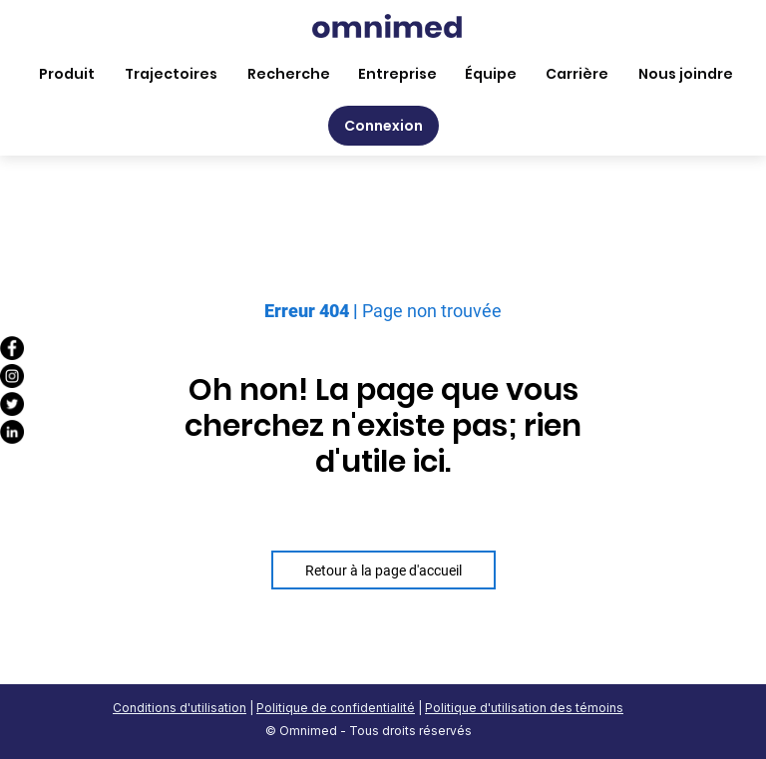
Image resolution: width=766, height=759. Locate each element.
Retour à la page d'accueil (383, 570)
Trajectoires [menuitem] (171, 74)
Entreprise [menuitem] (397, 74)
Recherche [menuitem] (288, 74)
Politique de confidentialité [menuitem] (335, 707)
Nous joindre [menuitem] (685, 74)
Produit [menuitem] (67, 74)
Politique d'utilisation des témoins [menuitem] (524, 707)
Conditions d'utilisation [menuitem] (179, 707)
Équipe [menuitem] (491, 74)
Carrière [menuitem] (577, 74)
